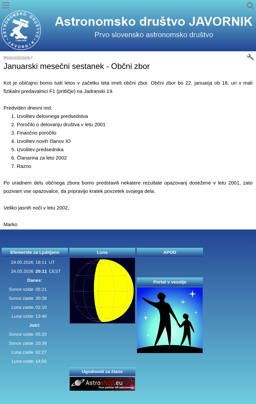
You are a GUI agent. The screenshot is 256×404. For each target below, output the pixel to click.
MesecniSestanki (17, 57)
